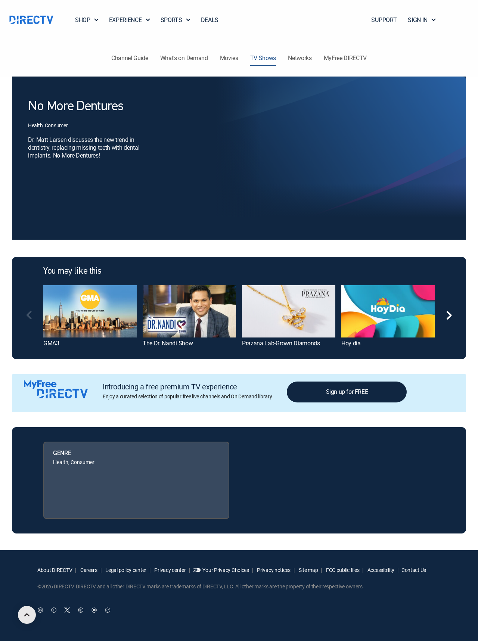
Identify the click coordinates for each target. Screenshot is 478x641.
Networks (299, 58)
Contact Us (413, 569)
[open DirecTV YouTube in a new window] (94, 610)
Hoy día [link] (351, 343)
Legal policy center (125, 569)
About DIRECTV (54, 569)
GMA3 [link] (51, 343)
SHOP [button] (87, 20)
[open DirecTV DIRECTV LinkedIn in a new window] (40, 610)
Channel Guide (129, 58)
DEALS (209, 20)
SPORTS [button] (176, 20)
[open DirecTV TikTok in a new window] (108, 610)
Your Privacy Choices (225, 569)
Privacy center (169, 569)
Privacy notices (273, 569)
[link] (90, 311)
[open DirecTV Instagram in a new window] (81, 610)
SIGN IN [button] (422, 20)
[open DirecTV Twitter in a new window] (67, 610)
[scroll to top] (27, 615)
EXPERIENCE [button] (130, 20)
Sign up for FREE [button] (347, 392)
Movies (229, 58)
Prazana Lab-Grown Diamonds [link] (281, 343)
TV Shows (263, 58)
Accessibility (380, 569)
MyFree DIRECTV (345, 58)
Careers (88, 569)
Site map (308, 569)
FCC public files (342, 569)
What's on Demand (184, 58)
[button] (459, 19)
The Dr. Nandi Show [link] (168, 343)
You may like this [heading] (72, 271)
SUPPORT (384, 20)
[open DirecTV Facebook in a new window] (54, 610)
